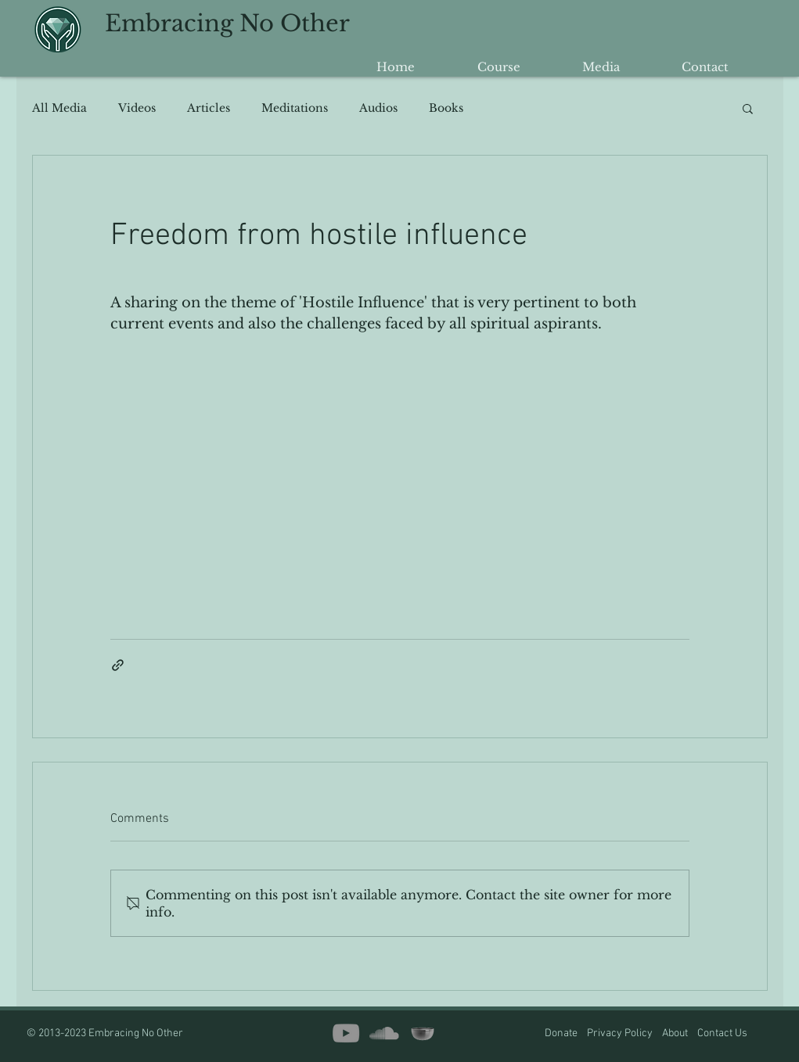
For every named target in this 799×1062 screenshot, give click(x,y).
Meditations (294, 108)
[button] (747, 108)
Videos (137, 108)
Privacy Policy (620, 1033)
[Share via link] (117, 665)
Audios (378, 108)
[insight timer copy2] (422, 1033)
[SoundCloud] (384, 1033)
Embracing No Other (227, 23)
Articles (208, 108)
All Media (59, 108)
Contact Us (722, 1033)
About (679, 1033)
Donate (562, 1033)
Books (446, 108)
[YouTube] (345, 1033)
